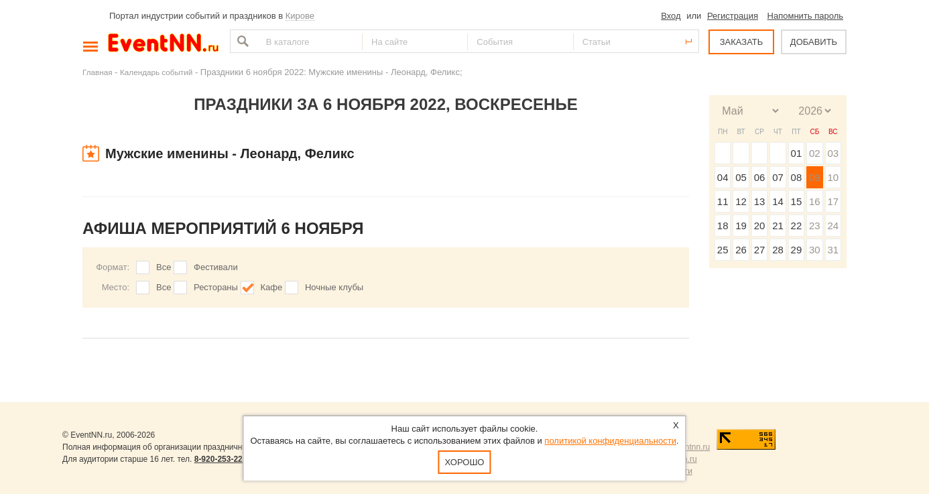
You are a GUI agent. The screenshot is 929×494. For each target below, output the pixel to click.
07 (778, 177)
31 (833, 249)
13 (759, 201)
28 (778, 249)
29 (796, 249)
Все (163, 267)
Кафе (272, 287)
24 (833, 225)
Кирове (300, 16)
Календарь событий (156, 72)
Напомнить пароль (805, 16)
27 (759, 249)
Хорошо (465, 462)
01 (796, 153)
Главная (97, 72)
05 (741, 177)
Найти (241, 41)
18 (723, 225)
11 (723, 201)
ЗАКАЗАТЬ (741, 42)
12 (741, 201)
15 (796, 201)
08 (796, 177)
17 (833, 201)
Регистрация (732, 16)
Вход (670, 16)
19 (741, 225)
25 (723, 249)
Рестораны (216, 287)
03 (833, 153)
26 (741, 249)
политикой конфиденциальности (610, 441)
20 (759, 225)
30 (814, 249)
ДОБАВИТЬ (813, 42)
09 (814, 177)
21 (778, 225)
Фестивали (216, 267)
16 (814, 201)
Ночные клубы (334, 287)
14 (778, 201)
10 (833, 177)
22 (796, 225)
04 (723, 177)
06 (759, 177)
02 (814, 153)
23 (814, 225)
